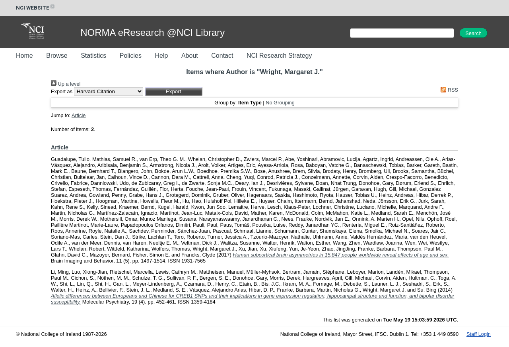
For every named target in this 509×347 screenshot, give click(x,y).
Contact (222, 55)
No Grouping (280, 103)
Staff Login (478, 334)
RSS (448, 90)
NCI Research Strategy (279, 55)
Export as (61, 91)
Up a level (65, 84)
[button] (173, 91)
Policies (131, 55)
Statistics (93, 55)
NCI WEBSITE (36, 8)
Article (79, 115)
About (189, 55)
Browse (56, 55)
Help (161, 55)
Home (24, 55)
